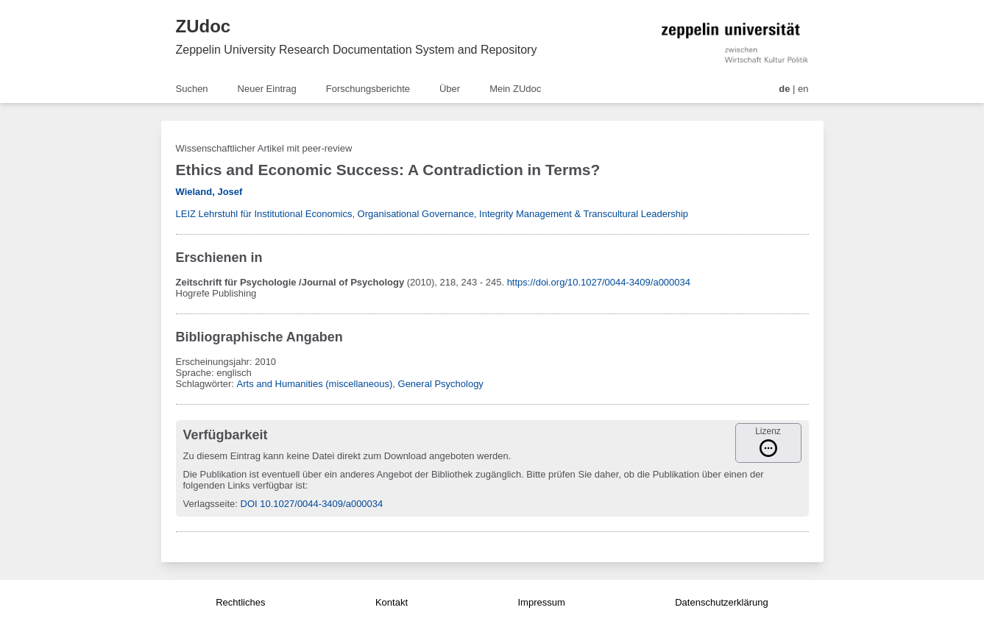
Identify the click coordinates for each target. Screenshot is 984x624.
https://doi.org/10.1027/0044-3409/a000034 (598, 282)
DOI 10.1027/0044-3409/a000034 (312, 503)
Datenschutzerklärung (721, 602)
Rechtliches (240, 602)
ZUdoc (203, 26)
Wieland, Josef (209, 191)
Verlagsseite (209, 503)
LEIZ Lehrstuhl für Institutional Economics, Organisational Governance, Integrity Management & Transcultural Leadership (432, 213)
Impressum (540, 602)
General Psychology (441, 383)
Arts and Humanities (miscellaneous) (315, 383)
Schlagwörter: (206, 383)
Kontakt (391, 602)
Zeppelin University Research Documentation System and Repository (356, 49)
